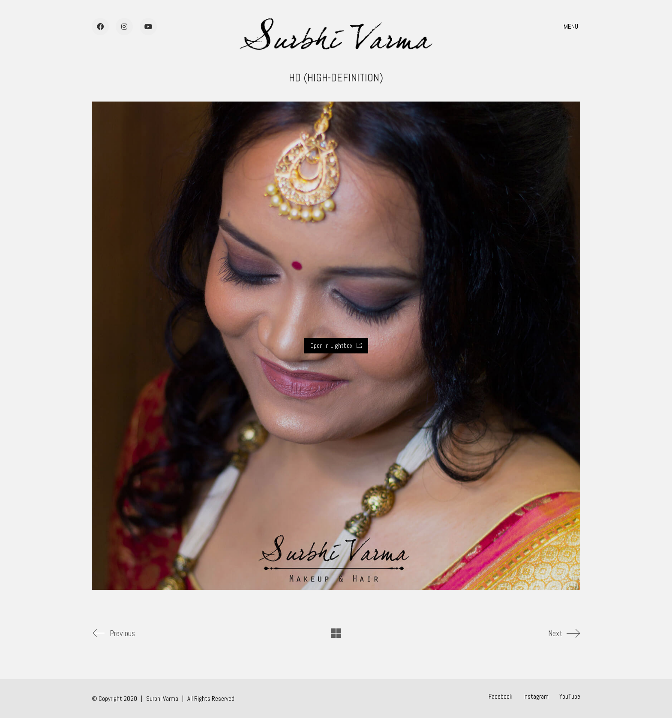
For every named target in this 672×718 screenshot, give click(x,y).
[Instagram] (536, 696)
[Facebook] (501, 696)
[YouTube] (569, 696)
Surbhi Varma (162, 698)
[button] (572, 27)
